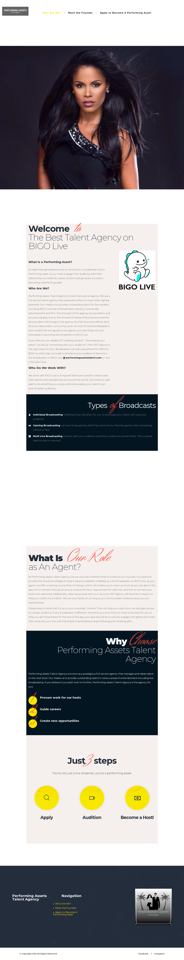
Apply (46, 817)
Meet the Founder (80, 12)
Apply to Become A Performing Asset (125, 12)
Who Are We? (51, 12)
